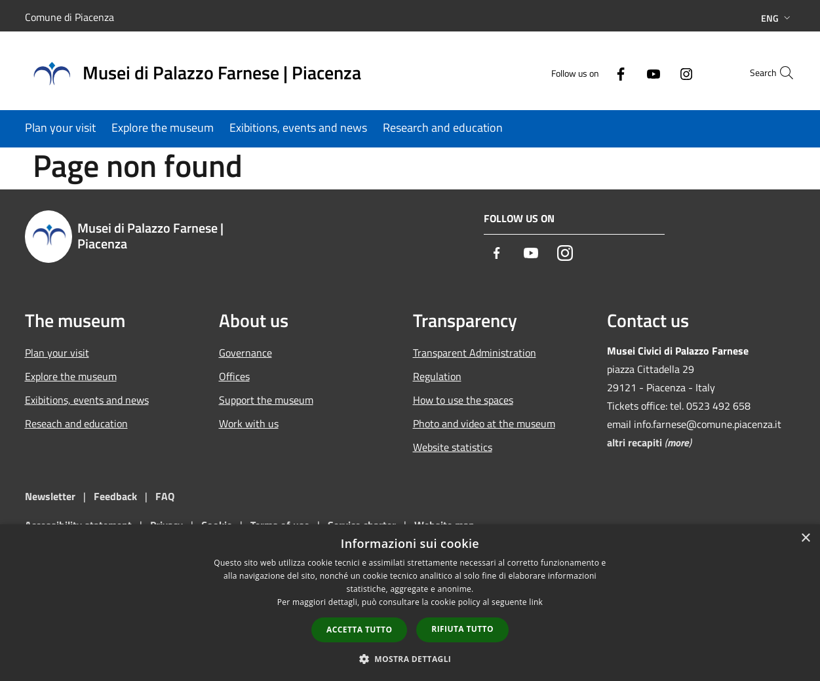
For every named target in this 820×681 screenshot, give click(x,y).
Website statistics (452, 447)
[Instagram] (658, 72)
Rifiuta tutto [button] (462, 628)
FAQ (164, 496)
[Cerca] (780, 72)
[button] (410, 658)
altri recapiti (634, 442)
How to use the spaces (463, 400)
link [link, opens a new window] (536, 602)
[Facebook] (592, 72)
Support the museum (266, 400)
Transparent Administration (474, 352)
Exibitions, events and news (87, 400)
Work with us (249, 423)
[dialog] (410, 602)
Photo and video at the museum (484, 423)
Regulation (437, 376)
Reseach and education (76, 423)
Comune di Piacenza (69, 17)
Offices (234, 376)
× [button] (805, 538)
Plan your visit (57, 352)
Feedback (117, 496)
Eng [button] (777, 18)
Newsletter (50, 496)
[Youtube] (625, 72)
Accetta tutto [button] (359, 629)
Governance (245, 352)
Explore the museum (71, 376)
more (678, 442)
